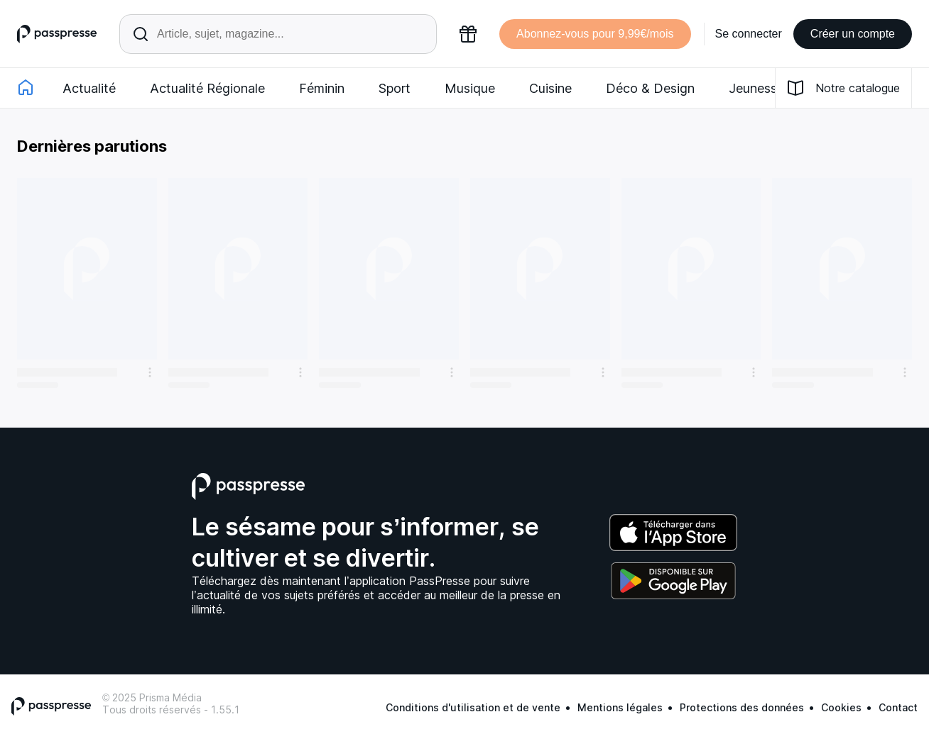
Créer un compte (852, 34)
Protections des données (742, 707)
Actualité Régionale (207, 88)
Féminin (321, 88)
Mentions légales (620, 707)
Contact (898, 707)
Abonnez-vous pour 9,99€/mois (594, 34)
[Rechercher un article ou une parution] (278, 34)
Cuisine (550, 88)
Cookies (841, 707)
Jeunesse (756, 88)
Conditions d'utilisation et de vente (473, 707)
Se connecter (748, 34)
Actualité (89, 88)
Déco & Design (650, 88)
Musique (470, 88)
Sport (395, 88)
